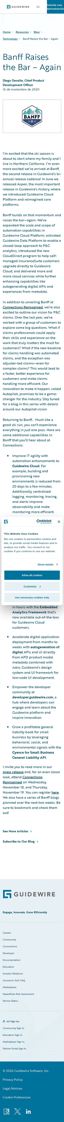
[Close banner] (59, 521)
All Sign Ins (12, 1021)
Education (8, 966)
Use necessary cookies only (32, 597)
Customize (32, 586)
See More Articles (15, 831)
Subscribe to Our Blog (19, 841)
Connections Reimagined (23, 307)
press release (13, 771)
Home (7, 32)
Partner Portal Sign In (14, 1048)
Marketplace (9, 987)
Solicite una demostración (55, 7)
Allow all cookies (32, 575)
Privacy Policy (13, 1079)
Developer (8, 953)
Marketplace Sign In (14, 1041)
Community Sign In (13, 1028)
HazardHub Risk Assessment (18, 994)
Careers (7, 932)
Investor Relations (13, 973)
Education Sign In (12, 1035)
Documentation (11, 960)
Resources (22, 32)
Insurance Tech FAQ (14, 980)
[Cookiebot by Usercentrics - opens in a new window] (38, 522)
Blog (37, 32)
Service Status (10, 1000)
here (55, 792)
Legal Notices (12, 1088)
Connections (10, 946)
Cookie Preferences (17, 1097)
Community (9, 939)
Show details (46, 564)
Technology (10, 39)
